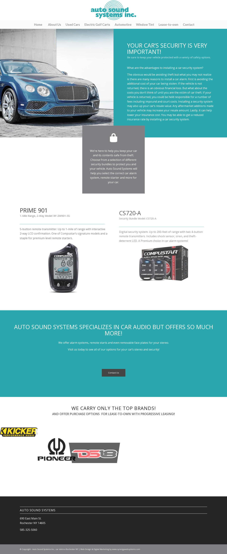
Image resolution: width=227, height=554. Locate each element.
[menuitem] (38, 24)
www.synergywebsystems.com (126, 549)
